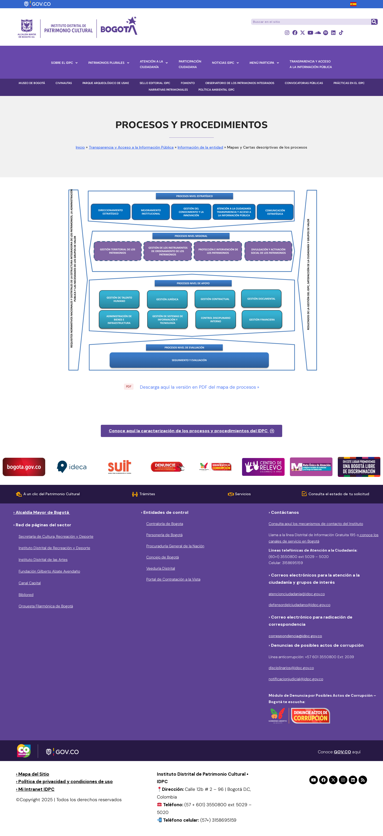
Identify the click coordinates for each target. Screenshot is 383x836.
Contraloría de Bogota (164, 523)
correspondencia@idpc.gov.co (295, 635)
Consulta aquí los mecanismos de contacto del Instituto (316, 523)
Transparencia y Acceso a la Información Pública (131, 147)
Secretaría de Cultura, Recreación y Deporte (56, 536)
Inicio (80, 147)
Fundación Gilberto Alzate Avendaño (49, 571)
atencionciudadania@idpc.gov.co (297, 593)
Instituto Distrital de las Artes (43, 559)
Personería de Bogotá (164, 534)
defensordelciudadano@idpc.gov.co (299, 604)
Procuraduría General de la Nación (175, 546)
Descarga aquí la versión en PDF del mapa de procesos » (199, 387)
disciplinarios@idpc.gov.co (291, 667)
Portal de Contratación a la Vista (173, 579)
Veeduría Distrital (160, 568)
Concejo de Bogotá (162, 557)
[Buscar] (374, 22)
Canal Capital (30, 583)
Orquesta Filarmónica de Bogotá (46, 606)
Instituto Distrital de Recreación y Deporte (54, 547)
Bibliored (26, 594)
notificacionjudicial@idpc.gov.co (296, 679)
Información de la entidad (200, 147)
